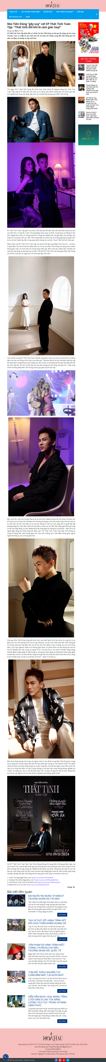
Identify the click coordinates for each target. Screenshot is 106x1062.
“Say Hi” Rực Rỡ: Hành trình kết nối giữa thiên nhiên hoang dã (92, 67)
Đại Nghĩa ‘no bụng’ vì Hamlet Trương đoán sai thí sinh (46, 897)
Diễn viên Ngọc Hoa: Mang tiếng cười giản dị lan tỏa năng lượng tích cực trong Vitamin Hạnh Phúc (47, 1001)
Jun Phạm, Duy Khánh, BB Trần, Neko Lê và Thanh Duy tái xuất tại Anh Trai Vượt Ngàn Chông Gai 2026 (92, 103)
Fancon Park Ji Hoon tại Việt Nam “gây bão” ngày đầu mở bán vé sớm (92, 115)
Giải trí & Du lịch (15, 17)
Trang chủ (13, 12)
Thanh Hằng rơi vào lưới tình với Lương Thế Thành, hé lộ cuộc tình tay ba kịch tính (92, 89)
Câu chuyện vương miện (30, 12)
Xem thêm (62, 915)
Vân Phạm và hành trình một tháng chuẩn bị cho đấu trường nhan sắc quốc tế (46, 947)
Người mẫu (48, 12)
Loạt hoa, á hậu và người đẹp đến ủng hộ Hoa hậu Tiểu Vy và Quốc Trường (92, 77)
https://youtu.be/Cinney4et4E (42, 877)
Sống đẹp (80, 12)
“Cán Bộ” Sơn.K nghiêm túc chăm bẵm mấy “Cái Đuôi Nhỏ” (46, 973)
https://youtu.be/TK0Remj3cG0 (48, 882)
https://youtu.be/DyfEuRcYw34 (38, 885)
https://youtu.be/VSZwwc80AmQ (46, 880)
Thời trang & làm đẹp (64, 12)
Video (28, 17)
